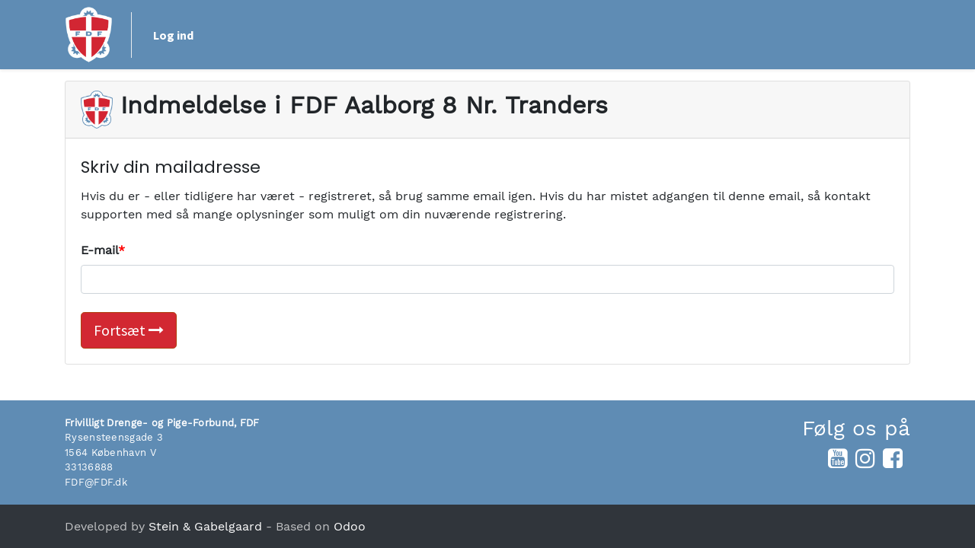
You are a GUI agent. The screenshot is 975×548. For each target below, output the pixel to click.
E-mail (99, 250)
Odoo (350, 526)
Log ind (173, 35)
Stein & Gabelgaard (205, 526)
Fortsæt (129, 329)
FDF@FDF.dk (96, 482)
